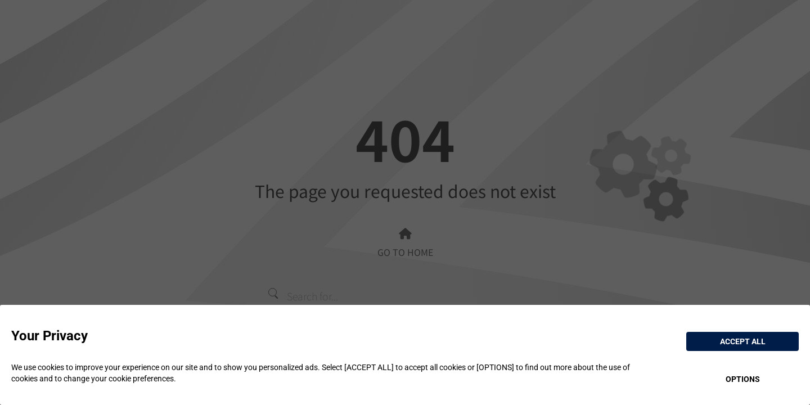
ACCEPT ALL (743, 341)
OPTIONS (743, 379)
